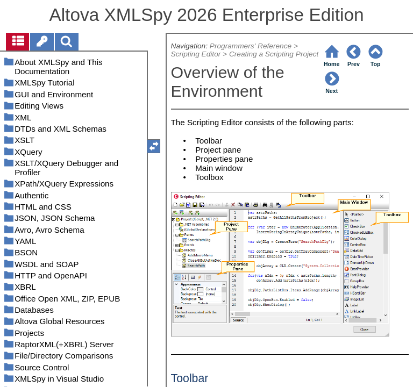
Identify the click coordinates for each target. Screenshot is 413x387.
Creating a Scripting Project (273, 54)
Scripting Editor (196, 54)
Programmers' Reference (250, 46)
